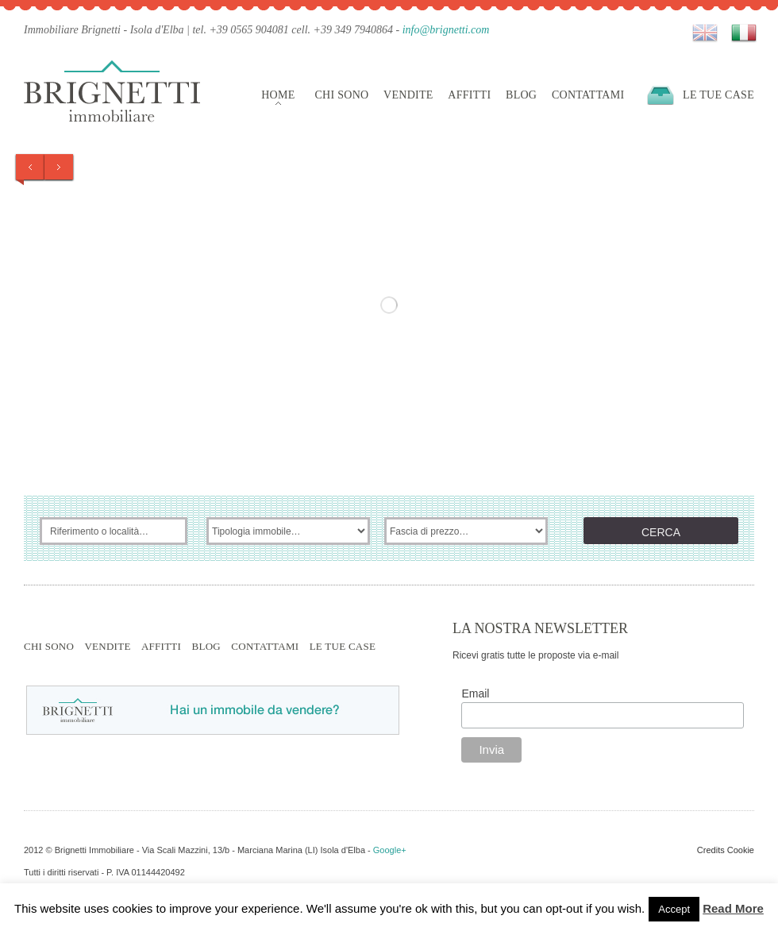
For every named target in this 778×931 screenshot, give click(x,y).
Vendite (408, 95)
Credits (711, 850)
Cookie (740, 850)
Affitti (469, 95)
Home (278, 95)
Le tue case (718, 95)
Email (475, 693)
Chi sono (341, 95)
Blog (521, 95)
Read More (733, 908)
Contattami (588, 95)
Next (58, 167)
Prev (30, 167)
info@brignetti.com (446, 30)
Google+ (389, 850)
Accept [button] (674, 909)
